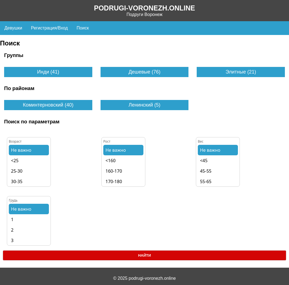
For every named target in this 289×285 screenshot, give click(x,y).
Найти (144, 255)
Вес (200, 141)
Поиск (83, 28)
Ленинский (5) (144, 105)
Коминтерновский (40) (48, 105)
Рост (106, 141)
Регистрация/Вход (49, 28)
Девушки (13, 28)
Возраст (15, 141)
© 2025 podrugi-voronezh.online (144, 278)
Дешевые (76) (144, 72)
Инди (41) (48, 72)
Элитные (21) (241, 72)
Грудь (13, 200)
